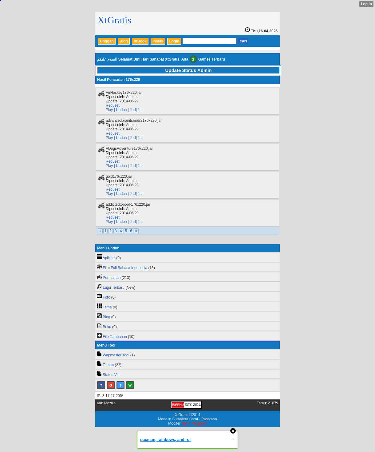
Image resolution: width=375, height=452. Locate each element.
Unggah (107, 41)
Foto (106, 297)
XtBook (140, 41)
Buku (107, 327)
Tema (107, 307)
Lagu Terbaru (113, 287)
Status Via (111, 375)
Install (157, 41)
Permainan (111, 278)
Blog (124, 41)
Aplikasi (109, 258)
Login (174, 41)
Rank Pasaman (194, 423)
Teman (108, 365)
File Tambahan (115, 337)
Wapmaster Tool (116, 355)
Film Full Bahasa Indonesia (125, 268)
